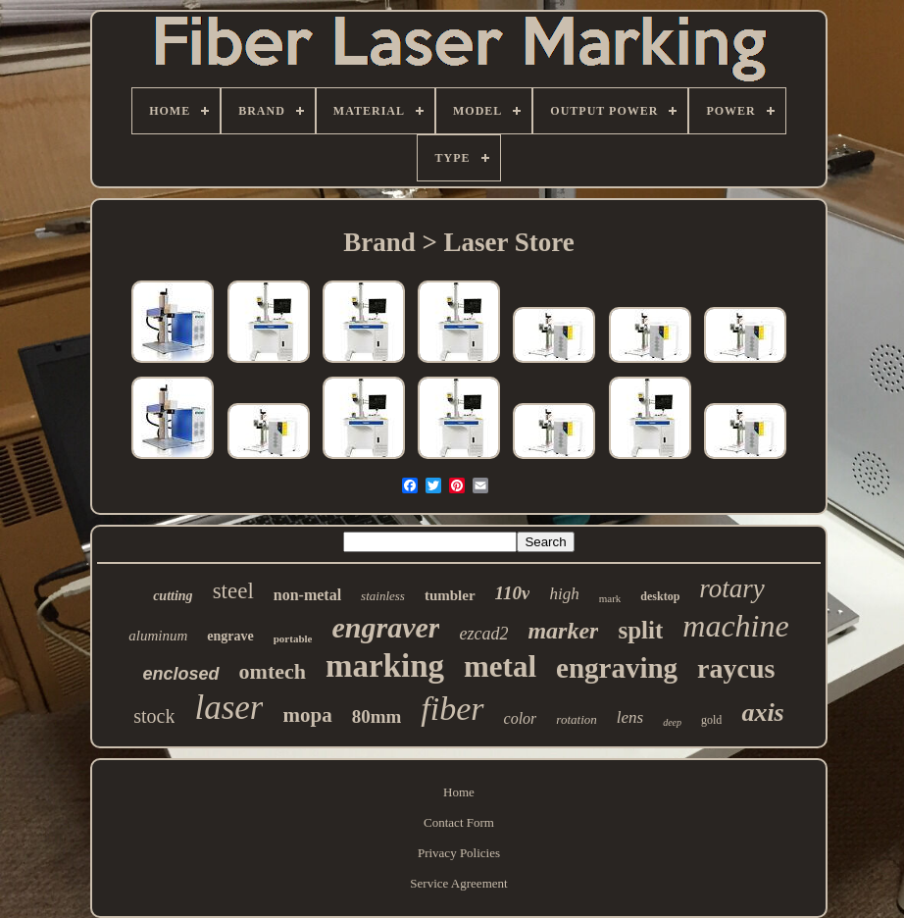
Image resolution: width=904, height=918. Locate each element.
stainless (383, 595)
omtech (272, 671)
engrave (230, 636)
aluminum (157, 635)
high (563, 594)
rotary (732, 588)
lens (630, 717)
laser (228, 707)
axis (762, 712)
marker (562, 630)
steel (233, 591)
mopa (306, 715)
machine (735, 625)
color (520, 718)
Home (459, 792)
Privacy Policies (459, 852)
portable (293, 638)
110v (512, 593)
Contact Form (459, 822)
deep (672, 722)
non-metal (307, 594)
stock (154, 716)
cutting (172, 595)
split (640, 630)
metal (500, 666)
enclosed (181, 674)
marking (385, 666)
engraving (617, 668)
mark (610, 598)
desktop (659, 596)
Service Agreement (458, 883)
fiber (452, 708)
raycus (736, 668)
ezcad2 (483, 633)
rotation (576, 719)
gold (711, 720)
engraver (385, 627)
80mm (377, 716)
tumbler (450, 595)
